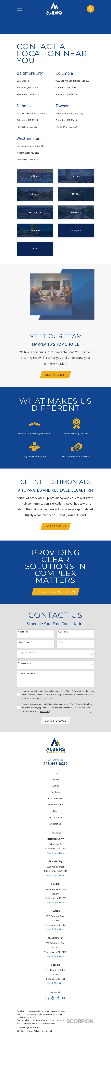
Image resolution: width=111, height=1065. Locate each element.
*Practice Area (24, 663)
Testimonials (55, 818)
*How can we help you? (28, 674)
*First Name (23, 632)
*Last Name (63, 632)
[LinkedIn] (47, 998)
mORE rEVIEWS (55, 526)
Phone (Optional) (25, 642)
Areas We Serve (55, 805)
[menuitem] (20, 1032)
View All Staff (56, 375)
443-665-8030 (55, 764)
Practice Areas (55, 799)
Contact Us (55, 824)
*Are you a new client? (27, 653)
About (55, 786)
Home (55, 780)
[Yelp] (52, 998)
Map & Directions (55, 853)
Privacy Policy (44, 712)
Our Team (56, 792)
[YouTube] (63, 998)
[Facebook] (58, 998)
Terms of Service (29, 712)
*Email (60, 642)
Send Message (55, 721)
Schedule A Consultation (55, 592)
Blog (55, 811)
